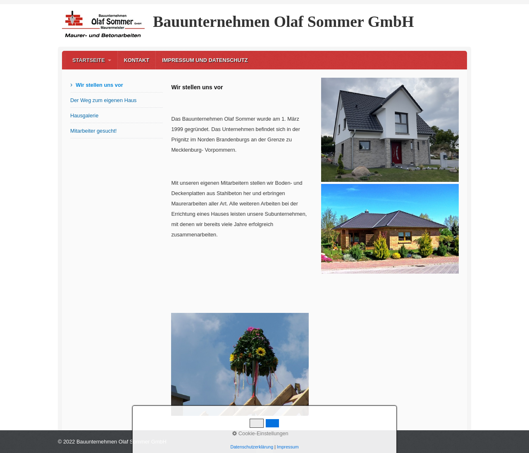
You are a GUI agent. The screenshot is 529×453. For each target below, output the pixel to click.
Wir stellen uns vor (99, 85)
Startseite (88, 60)
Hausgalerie (84, 115)
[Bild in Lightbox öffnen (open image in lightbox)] (240, 364)
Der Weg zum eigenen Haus (103, 100)
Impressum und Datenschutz (205, 60)
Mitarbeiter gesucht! (93, 131)
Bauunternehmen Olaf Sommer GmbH (283, 21)
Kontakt (137, 60)
